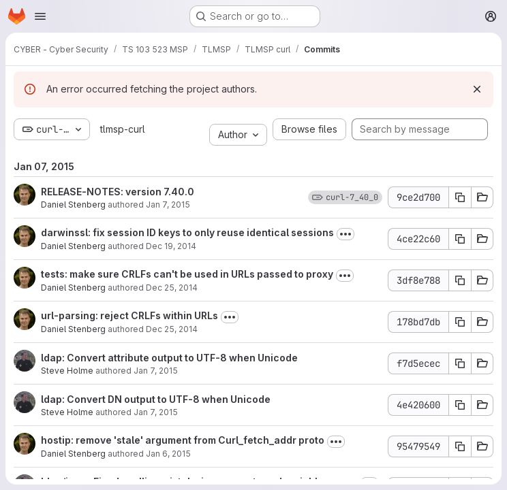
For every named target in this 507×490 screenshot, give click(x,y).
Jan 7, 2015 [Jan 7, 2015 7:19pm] (156, 412)
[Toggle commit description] (345, 234)
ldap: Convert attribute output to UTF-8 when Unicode (169, 357)
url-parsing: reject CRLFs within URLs (129, 315)
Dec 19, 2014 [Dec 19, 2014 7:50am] (171, 246)
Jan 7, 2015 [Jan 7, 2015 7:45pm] (156, 370)
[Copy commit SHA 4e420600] (460, 405)
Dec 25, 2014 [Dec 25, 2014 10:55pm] (172, 329)
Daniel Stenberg (73, 204)
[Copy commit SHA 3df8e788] (460, 280)
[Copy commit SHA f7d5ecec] (460, 363)
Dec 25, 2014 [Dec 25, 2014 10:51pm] (172, 287)
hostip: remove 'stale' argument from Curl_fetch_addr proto (182, 440)
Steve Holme (67, 370)
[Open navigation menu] (40, 16)
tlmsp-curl (122, 129)
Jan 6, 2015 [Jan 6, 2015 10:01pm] (168, 453)
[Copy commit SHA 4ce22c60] (460, 239)
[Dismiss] (477, 89)
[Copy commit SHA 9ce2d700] (460, 197)
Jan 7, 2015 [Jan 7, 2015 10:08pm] (168, 204)
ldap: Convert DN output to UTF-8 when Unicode (156, 399)
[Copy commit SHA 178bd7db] (460, 322)
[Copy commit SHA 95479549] (460, 446)
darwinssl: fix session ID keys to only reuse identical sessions (187, 232)
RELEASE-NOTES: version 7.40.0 (117, 191)
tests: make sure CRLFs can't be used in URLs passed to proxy (187, 274)
